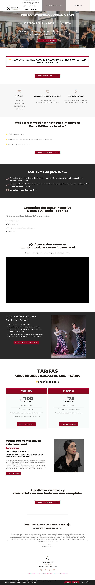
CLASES (31, 6)
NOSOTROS (50, 6)
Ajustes (82, 582)
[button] (7, 548)
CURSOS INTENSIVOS (40, 6)
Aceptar (64, 582)
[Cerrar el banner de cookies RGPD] (88, 582)
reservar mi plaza (26, 434)
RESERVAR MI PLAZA (69, 434)
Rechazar (73, 582)
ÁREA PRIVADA (59, 6)
